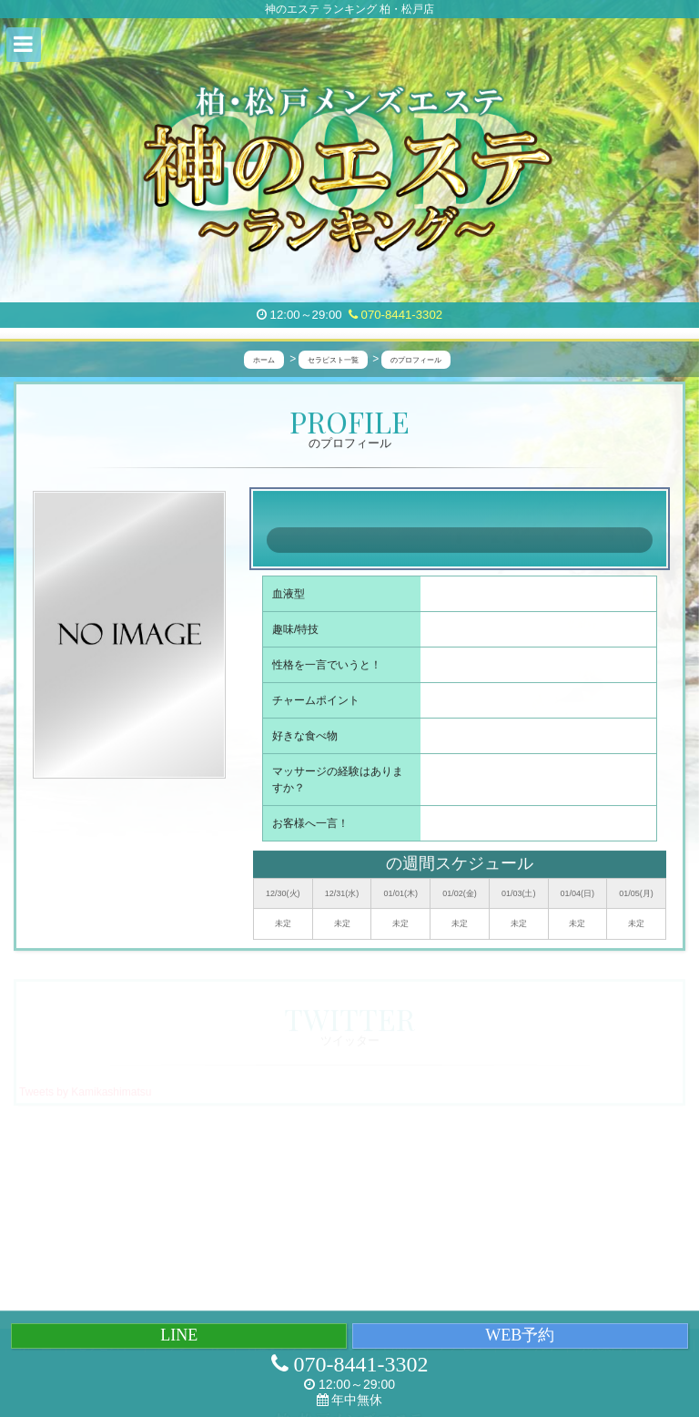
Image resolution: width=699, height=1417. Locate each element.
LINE (179, 1335)
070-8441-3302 (395, 314)
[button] (23, 44)
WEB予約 (519, 1335)
